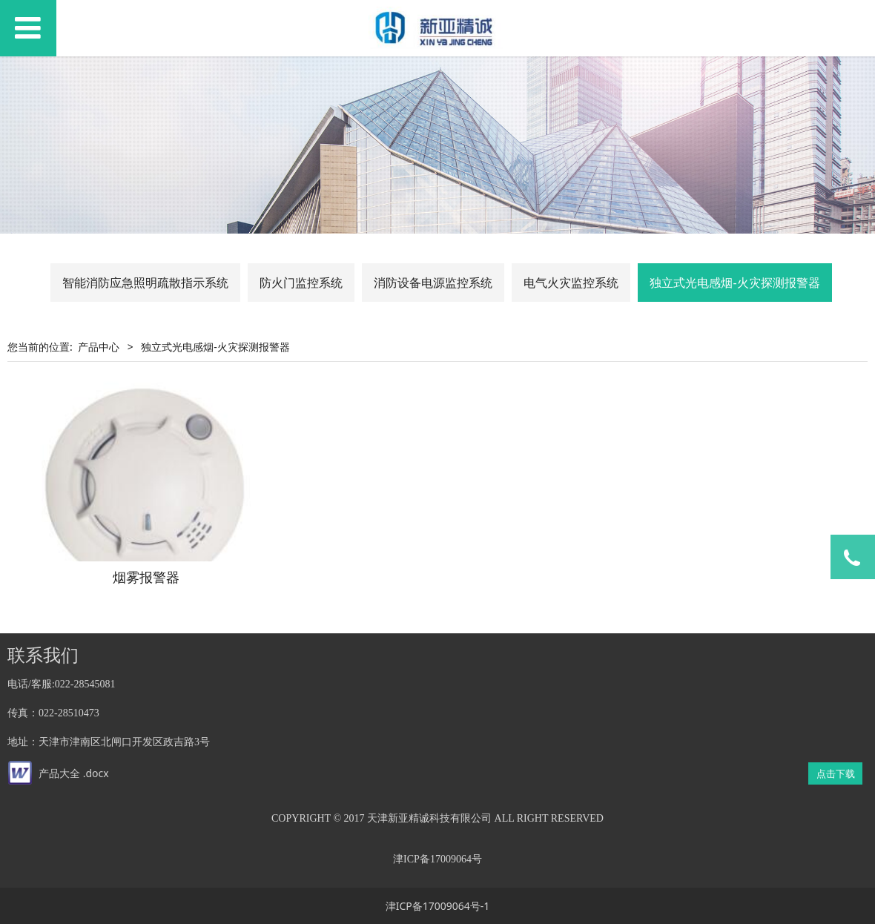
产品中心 (98, 347)
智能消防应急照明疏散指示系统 (145, 282)
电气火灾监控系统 (571, 282)
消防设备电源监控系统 (433, 282)
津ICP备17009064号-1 (438, 906)
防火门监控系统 (301, 282)
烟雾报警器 (146, 577)
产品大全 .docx (74, 773)
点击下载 (835, 773)
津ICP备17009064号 (437, 859)
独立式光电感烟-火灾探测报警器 (734, 282)
